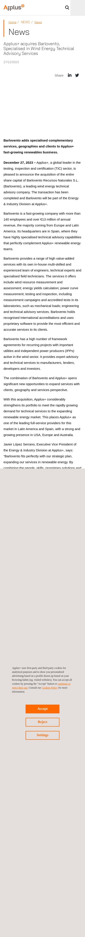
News (38, 22)
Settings (42, 735)
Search (67, 7)
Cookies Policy (50, 687)
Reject (42, 722)
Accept (42, 709)
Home (12, 22)
